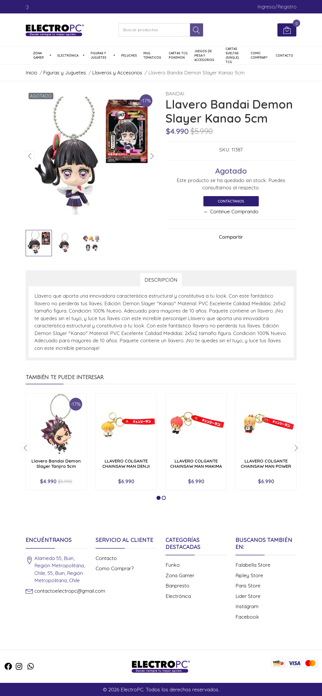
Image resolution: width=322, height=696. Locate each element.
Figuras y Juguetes (98, 55)
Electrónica (67, 55)
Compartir (231, 237)
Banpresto (177, 585)
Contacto (284, 55)
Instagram (246, 606)
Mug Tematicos (152, 55)
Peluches (129, 55)
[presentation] (30, 155)
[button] (158, 498)
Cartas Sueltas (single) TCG (232, 55)
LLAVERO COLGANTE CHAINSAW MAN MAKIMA (196, 463)
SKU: (224, 149)
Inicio (31, 72)
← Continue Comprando (231, 211)
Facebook (247, 617)
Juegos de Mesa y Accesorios (204, 55)
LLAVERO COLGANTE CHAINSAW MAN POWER (266, 463)
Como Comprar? (259, 55)
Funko (173, 565)
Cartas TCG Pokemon (178, 55)
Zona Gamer (38, 55)
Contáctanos (231, 201)
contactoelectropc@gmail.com (69, 591)
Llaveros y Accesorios (117, 72)
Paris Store (248, 585)
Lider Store (248, 596)
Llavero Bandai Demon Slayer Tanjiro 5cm (56, 463)
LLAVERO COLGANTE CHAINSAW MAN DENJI (126, 463)
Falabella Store (252, 565)
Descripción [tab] (161, 280)
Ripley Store (249, 575)
